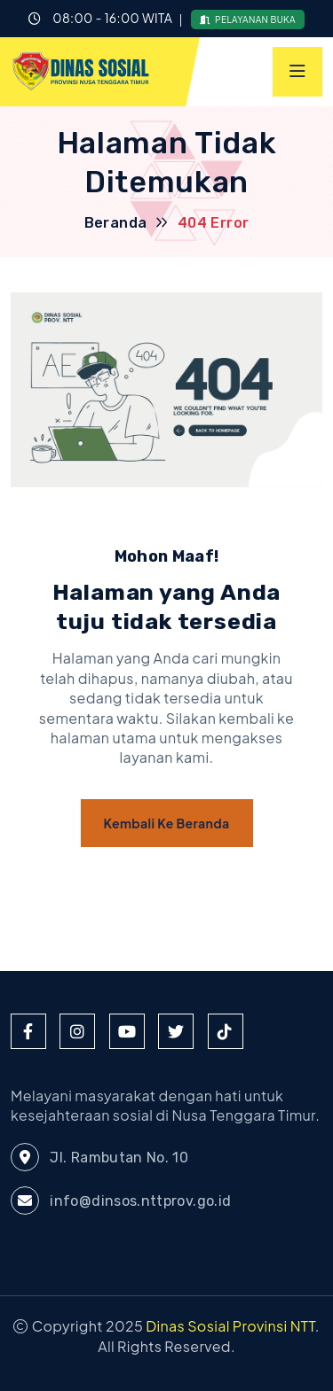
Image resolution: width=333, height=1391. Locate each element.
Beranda (115, 222)
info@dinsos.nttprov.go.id (121, 1200)
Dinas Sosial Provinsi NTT (230, 1326)
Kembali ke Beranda (167, 823)
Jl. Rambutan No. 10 (99, 1157)
